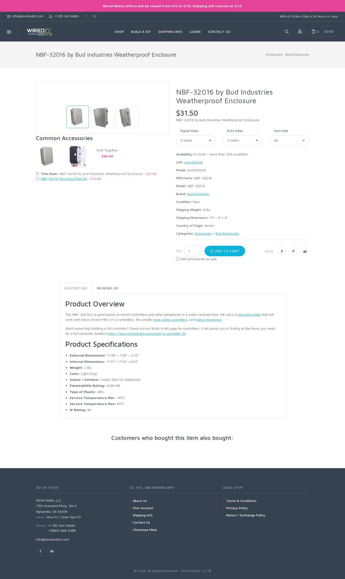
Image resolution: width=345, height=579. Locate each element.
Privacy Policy (237, 508)
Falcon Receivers (209, 319)
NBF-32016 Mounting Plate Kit (64, 179)
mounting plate (249, 314)
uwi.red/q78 (193, 162)
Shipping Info (143, 515)
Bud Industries (198, 194)
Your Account (143, 508)
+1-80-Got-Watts (64, 16)
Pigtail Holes (189, 131)
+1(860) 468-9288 (62, 530)
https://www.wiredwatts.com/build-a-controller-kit (147, 333)
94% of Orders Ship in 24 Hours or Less (308, 16)
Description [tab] (75, 288)
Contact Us (141, 522)
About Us (140, 501)
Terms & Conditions (241, 501)
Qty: (179, 251)
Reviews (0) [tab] (107, 288)
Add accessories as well (198, 259)
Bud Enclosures (297, 54)
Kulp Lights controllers (170, 319)
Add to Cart (225, 251)
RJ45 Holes (235, 131)
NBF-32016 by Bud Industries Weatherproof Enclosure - (98, 174)
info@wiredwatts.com (25, 16)
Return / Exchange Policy (245, 515)
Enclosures (274, 54)
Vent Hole (281, 131)
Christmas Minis (145, 530)
